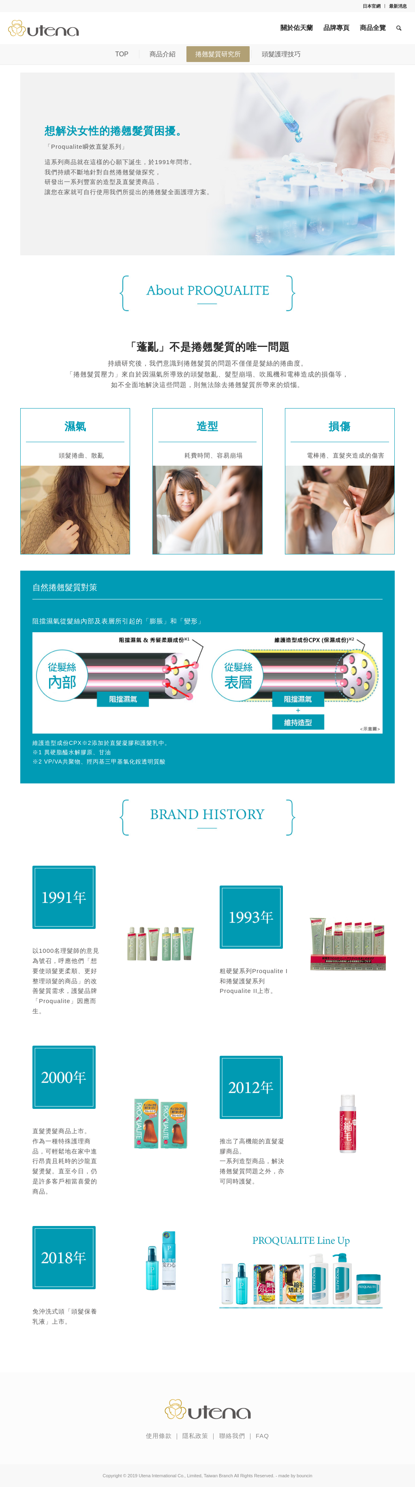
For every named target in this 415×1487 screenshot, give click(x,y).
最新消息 (398, 6)
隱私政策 (195, 1435)
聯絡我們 (232, 1435)
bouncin (304, 1475)
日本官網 (372, 6)
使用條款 (159, 1435)
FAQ (262, 1435)
